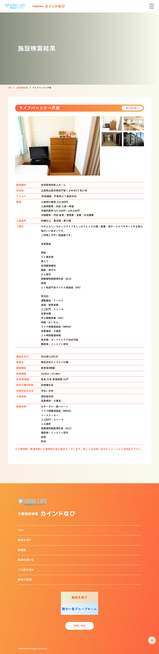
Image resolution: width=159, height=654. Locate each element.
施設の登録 (25, 579)
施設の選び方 (26, 559)
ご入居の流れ (26, 569)
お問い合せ (79, 625)
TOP (21, 530)
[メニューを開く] (151, 6)
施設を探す (25, 540)
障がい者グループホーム (79, 609)
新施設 (22, 550)
